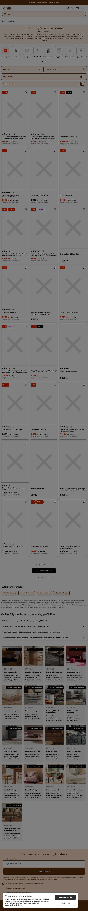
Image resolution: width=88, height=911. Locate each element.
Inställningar (65, 903)
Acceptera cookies (65, 897)
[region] (40, 900)
